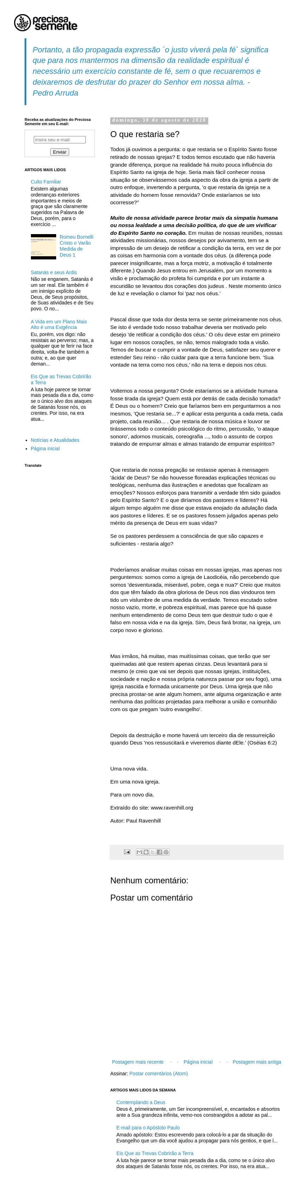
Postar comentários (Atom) (158, 1073)
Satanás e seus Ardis (54, 272)
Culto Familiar (46, 182)
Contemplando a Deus (141, 1102)
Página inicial (198, 1062)
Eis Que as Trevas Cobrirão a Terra (155, 1153)
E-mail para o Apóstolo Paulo (148, 1127)
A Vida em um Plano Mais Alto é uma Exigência (59, 324)
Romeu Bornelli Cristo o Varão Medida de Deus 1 (76, 245)
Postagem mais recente (138, 1062)
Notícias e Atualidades (55, 440)
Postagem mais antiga (256, 1062)
